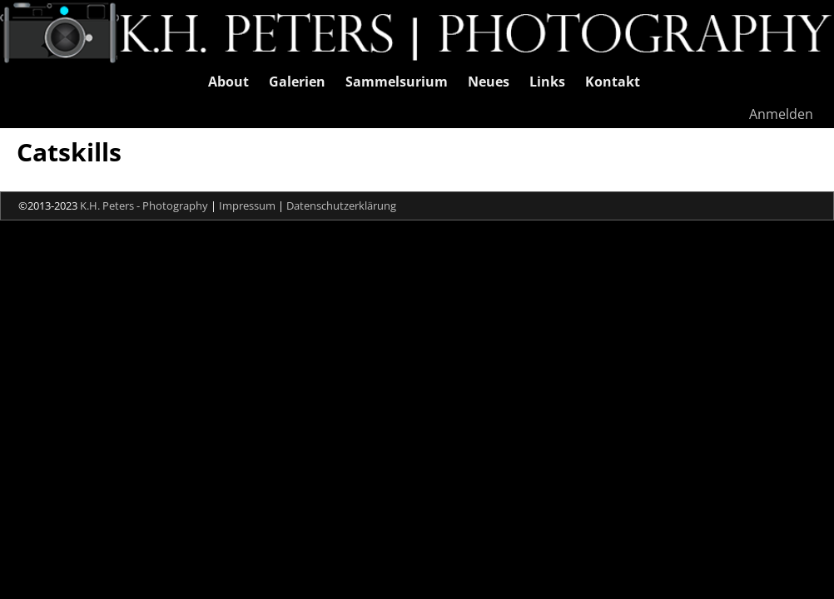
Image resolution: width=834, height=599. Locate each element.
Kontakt (612, 81)
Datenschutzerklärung (341, 205)
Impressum (247, 205)
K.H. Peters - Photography (144, 205)
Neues (488, 81)
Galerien (297, 81)
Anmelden (781, 114)
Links (547, 81)
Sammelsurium (396, 81)
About (228, 81)
